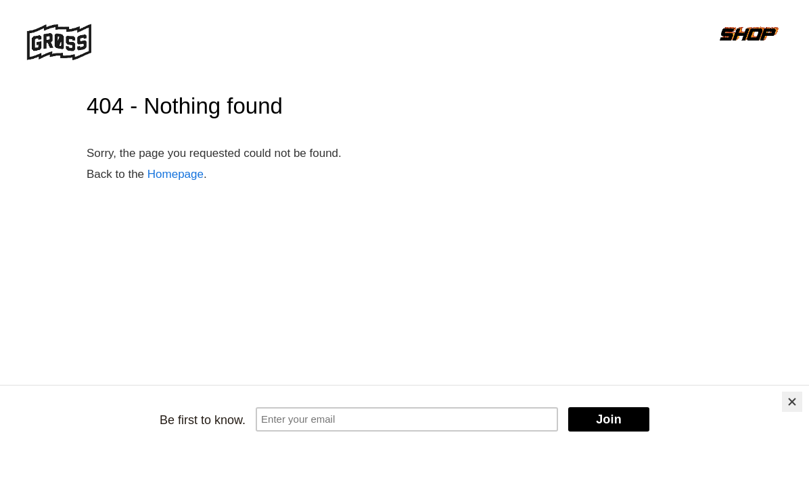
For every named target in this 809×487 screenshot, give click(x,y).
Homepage (175, 174)
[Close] (792, 402)
